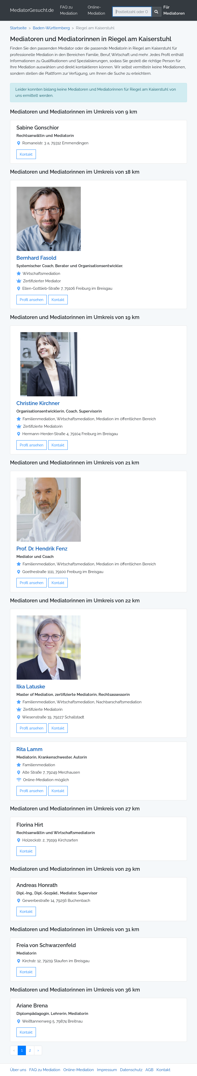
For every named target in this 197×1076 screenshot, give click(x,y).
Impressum (107, 1070)
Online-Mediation (96, 10)
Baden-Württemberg (51, 28)
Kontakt (26, 154)
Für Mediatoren (174, 10)
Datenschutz (131, 1070)
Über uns (18, 1070)
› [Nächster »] (38, 1050)
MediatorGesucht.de (32, 10)
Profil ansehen (31, 299)
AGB (149, 1070)
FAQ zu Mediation (68, 10)
